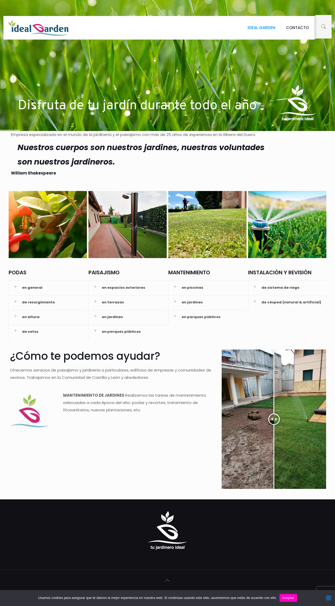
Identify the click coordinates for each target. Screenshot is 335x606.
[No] (328, 597)
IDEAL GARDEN (261, 27)
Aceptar (288, 598)
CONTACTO (297, 27)
